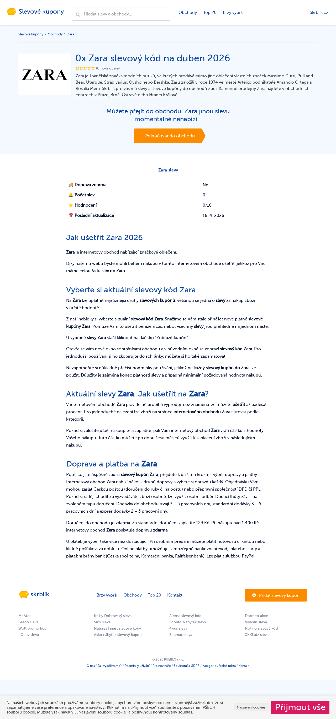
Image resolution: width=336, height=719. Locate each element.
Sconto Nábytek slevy (187, 624)
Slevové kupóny (30, 34)
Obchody (187, 12)
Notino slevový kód (261, 630)
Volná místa (227, 667)
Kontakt (174, 596)
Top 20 (209, 12)
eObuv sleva (28, 636)
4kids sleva (178, 630)
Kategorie (209, 667)
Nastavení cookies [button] (251, 707)
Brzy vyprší (232, 12)
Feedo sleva (28, 624)
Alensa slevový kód (185, 617)
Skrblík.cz (319, 12)
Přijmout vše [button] (300, 707)
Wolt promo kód (32, 630)
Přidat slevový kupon (276, 597)
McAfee (25, 617)
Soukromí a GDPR (187, 667)
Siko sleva (102, 624)
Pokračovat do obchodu (170, 135)
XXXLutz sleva (257, 636)
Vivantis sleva (256, 624)
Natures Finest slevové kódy (117, 630)
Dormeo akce (256, 617)
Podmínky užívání (137, 667)
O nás (91, 667)
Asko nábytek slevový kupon (117, 636)
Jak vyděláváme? (110, 667)
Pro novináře (162, 667)
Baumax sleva (180, 636)
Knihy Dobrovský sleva (113, 617)
